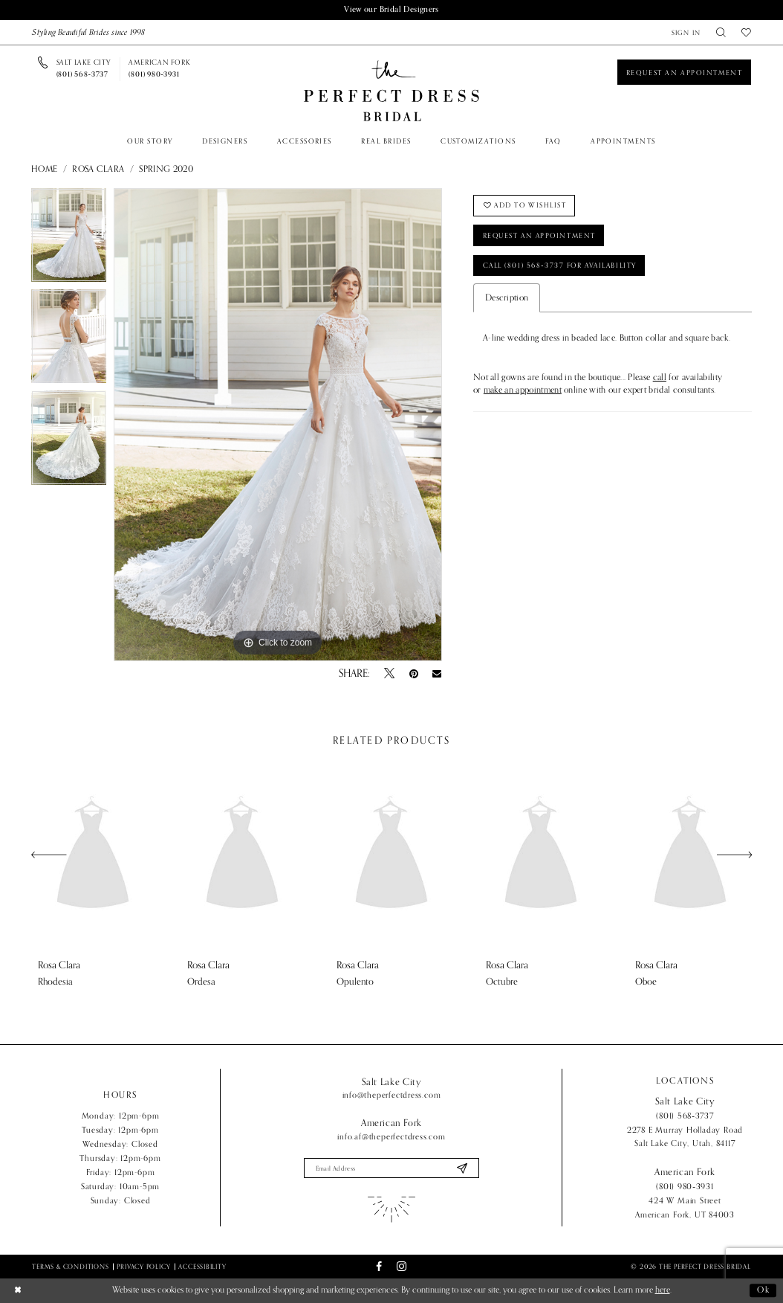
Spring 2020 (165, 170)
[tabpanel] (68, 238)
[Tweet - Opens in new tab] (389, 674)
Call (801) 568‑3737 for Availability (562, 266)
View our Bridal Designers (391, 9)
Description (506, 299)
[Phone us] (83, 69)
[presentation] (93, 855)
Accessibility (202, 1266)
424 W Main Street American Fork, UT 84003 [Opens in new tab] (685, 1207)
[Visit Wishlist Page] (745, 32)
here (662, 1291)
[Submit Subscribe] (461, 1168)
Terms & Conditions (70, 1266)
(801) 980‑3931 (685, 1186)
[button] (686, 32)
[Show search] (721, 32)
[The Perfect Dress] (391, 91)
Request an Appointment (541, 236)
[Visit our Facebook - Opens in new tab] (379, 1267)
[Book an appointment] (683, 72)
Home (44, 170)
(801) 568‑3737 (685, 1115)
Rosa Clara (98, 170)
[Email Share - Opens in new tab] (437, 674)
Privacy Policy (143, 1266)
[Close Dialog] (18, 1291)
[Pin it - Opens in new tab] (414, 674)
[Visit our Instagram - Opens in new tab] (402, 1267)
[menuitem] (686, 32)
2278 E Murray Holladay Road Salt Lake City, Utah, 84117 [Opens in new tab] (685, 1137)
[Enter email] (392, 1168)
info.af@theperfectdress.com (391, 1136)
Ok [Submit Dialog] (763, 1290)
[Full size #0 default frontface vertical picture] (277, 424)
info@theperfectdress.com (391, 1095)
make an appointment (523, 392)
